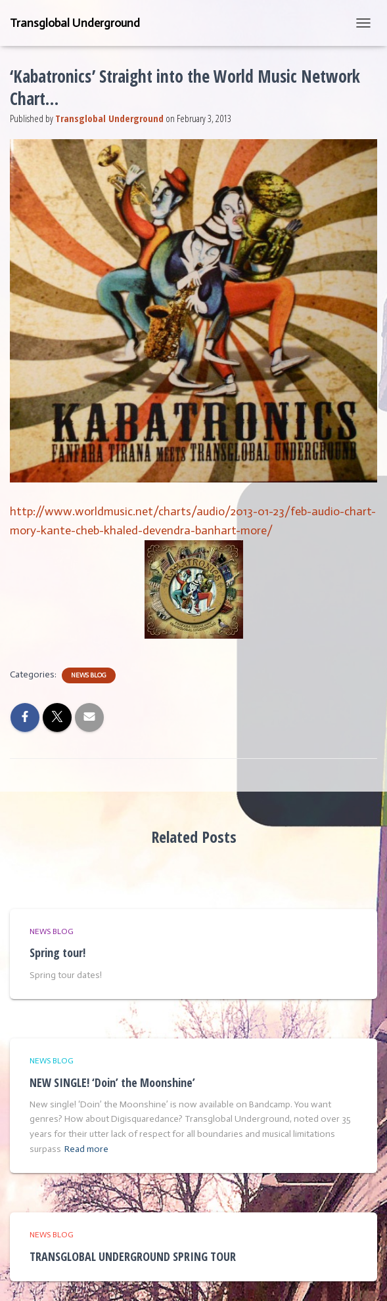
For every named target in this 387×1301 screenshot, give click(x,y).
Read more (86, 1149)
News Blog (88, 675)
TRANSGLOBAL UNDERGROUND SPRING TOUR (133, 1256)
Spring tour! (57, 952)
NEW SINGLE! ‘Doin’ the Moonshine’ (112, 1082)
